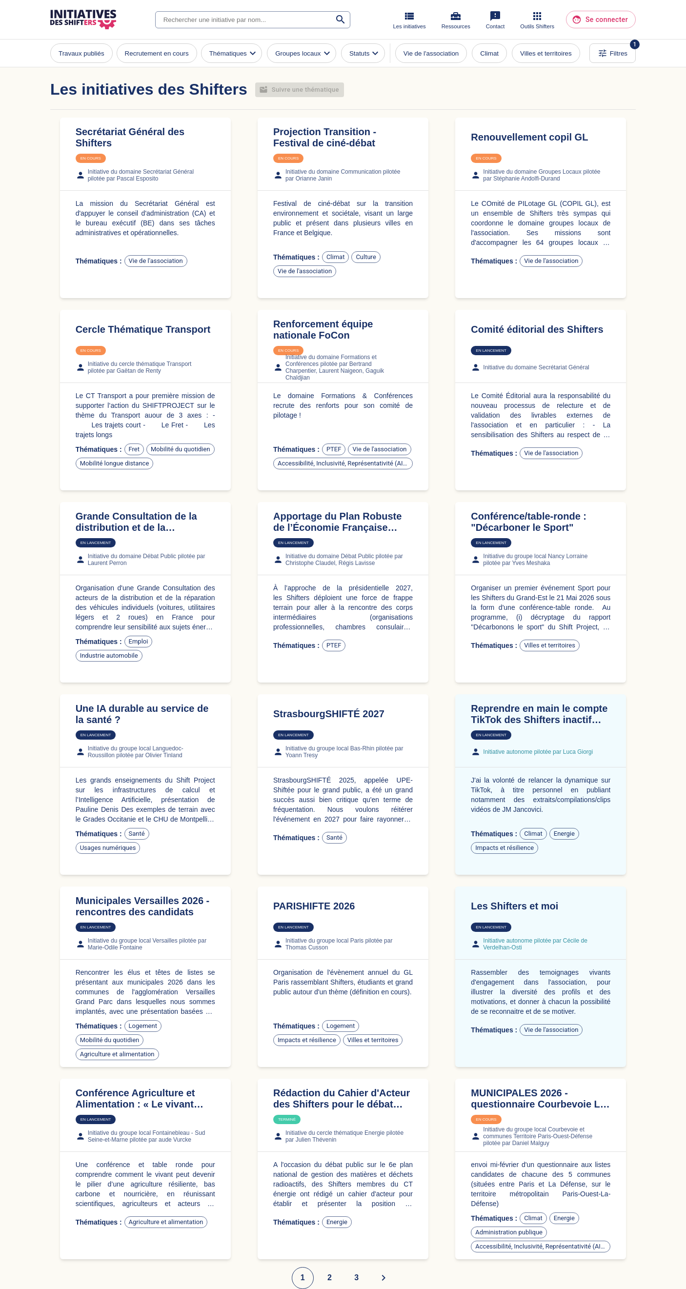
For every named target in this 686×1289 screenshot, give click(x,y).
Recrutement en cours (157, 53)
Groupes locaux (303, 53)
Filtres (612, 53)
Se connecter (600, 19)
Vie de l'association (431, 53)
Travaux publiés (81, 53)
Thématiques (234, 53)
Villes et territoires (546, 53)
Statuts (365, 53)
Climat (489, 53)
